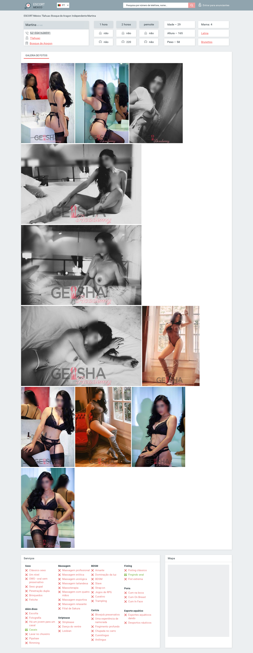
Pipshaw (34, 638)
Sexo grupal (36, 586)
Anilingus (100, 639)
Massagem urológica (74, 579)
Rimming (34, 642)
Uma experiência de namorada (106, 620)
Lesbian (66, 631)
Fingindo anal (136, 574)
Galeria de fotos (36, 55)
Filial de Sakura (71, 608)
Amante (99, 570)
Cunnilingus (102, 635)
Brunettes (206, 42)
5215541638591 (40, 33)
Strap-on (100, 587)
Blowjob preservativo (107, 614)
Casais (33, 629)
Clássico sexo (37, 570)
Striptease (68, 622)
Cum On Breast (137, 597)
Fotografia (35, 617)
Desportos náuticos (139, 622)
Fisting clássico (137, 570)
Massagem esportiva (74, 599)
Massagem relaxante (74, 604)
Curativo (100, 596)
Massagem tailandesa (75, 583)
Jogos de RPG (103, 592)
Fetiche (33, 599)
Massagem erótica (73, 574)
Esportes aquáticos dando (139, 616)
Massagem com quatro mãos (76, 593)
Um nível (34, 574)
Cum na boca (136, 592)
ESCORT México (32, 15)
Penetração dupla (39, 591)
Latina (204, 33)
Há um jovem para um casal (42, 623)
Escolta (33, 613)
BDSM (98, 579)
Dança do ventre (71, 626)
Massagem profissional (76, 570)
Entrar (214, 5)
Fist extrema (135, 579)
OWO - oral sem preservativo (38, 580)
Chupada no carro (105, 631)
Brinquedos (36, 595)
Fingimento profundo (107, 626)
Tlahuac (46, 15)
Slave (98, 583)
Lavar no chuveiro (39, 634)
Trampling (101, 601)
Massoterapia (70, 587)
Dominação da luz (105, 574)
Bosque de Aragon (61, 15)
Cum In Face (135, 601)
